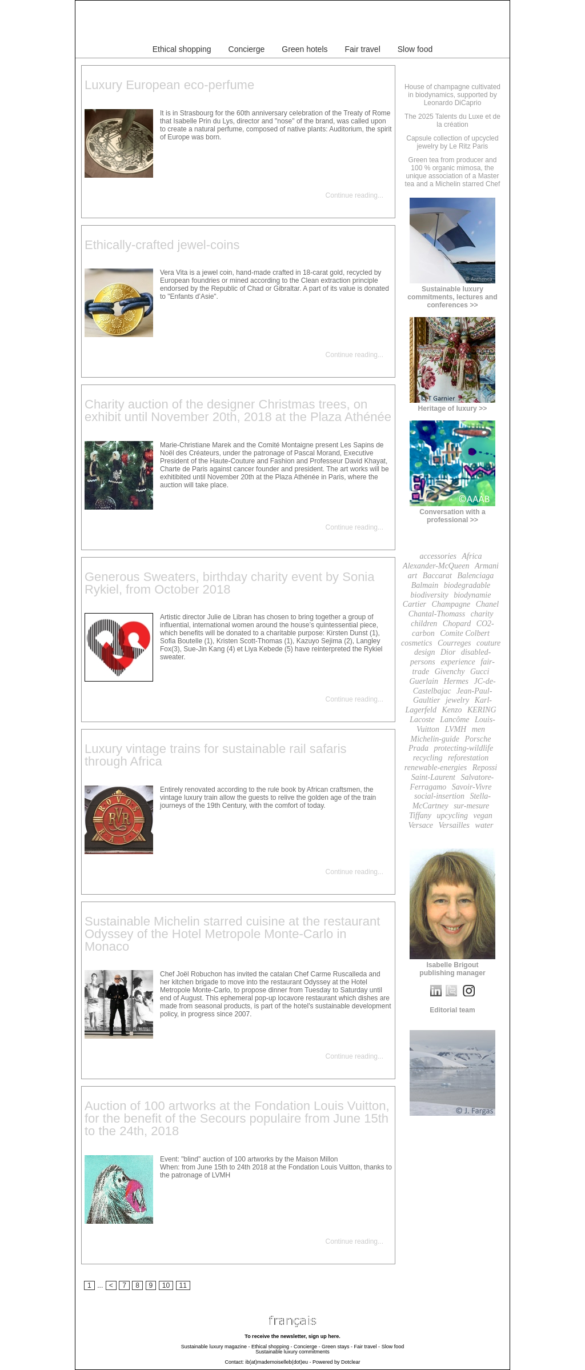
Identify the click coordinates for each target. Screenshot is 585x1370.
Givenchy (450, 671)
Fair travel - (367, 1346)
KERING (481, 710)
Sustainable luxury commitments (292, 1352)
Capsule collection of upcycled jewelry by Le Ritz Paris (452, 142)
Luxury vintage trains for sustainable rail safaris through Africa (216, 755)
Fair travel (362, 49)
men (478, 729)
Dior (447, 652)
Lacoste (422, 719)
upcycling (452, 815)
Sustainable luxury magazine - (215, 1346)
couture (488, 643)
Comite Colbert (465, 633)
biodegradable (467, 585)
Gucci (479, 671)
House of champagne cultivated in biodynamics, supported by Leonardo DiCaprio (452, 95)
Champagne (451, 604)
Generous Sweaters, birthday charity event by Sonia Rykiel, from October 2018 (230, 583)
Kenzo (452, 710)
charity (482, 614)
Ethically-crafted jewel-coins (162, 245)
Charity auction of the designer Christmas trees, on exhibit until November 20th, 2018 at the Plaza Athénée (238, 410)
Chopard (457, 623)
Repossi (485, 767)
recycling (428, 758)
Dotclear (350, 1362)
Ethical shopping (182, 49)
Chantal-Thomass (437, 614)
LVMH (456, 729)
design (424, 652)
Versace (421, 825)
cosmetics (416, 643)
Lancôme (454, 719)
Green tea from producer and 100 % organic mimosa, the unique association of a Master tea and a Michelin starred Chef (452, 172)
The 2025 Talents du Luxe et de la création (452, 121)
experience (457, 662)
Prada (418, 748)
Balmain (424, 585)
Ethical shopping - (271, 1346)
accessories (437, 556)
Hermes (455, 681)
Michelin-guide (435, 739)
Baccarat (437, 575)
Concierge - (307, 1346)
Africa (472, 556)
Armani (487, 566)
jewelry (457, 700)
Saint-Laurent (433, 777)
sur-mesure (471, 806)
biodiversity (429, 595)
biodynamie (472, 595)
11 (183, 1285)
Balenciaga (475, 575)
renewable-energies (435, 767)
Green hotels (304, 49)
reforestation (468, 758)
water (484, 825)
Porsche (478, 739)
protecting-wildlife (463, 748)
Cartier (414, 604)
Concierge (247, 49)
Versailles (454, 825)
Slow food (415, 49)
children (424, 623)
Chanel (487, 604)
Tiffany (420, 815)
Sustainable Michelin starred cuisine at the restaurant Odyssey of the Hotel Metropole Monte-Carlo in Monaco (232, 934)
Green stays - (337, 1346)
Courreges (454, 643)
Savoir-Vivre (472, 787)
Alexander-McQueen (436, 566)
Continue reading (352, 195)
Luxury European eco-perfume (169, 85)
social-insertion (439, 796)
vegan (482, 815)
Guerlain (423, 681)
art (412, 575)
